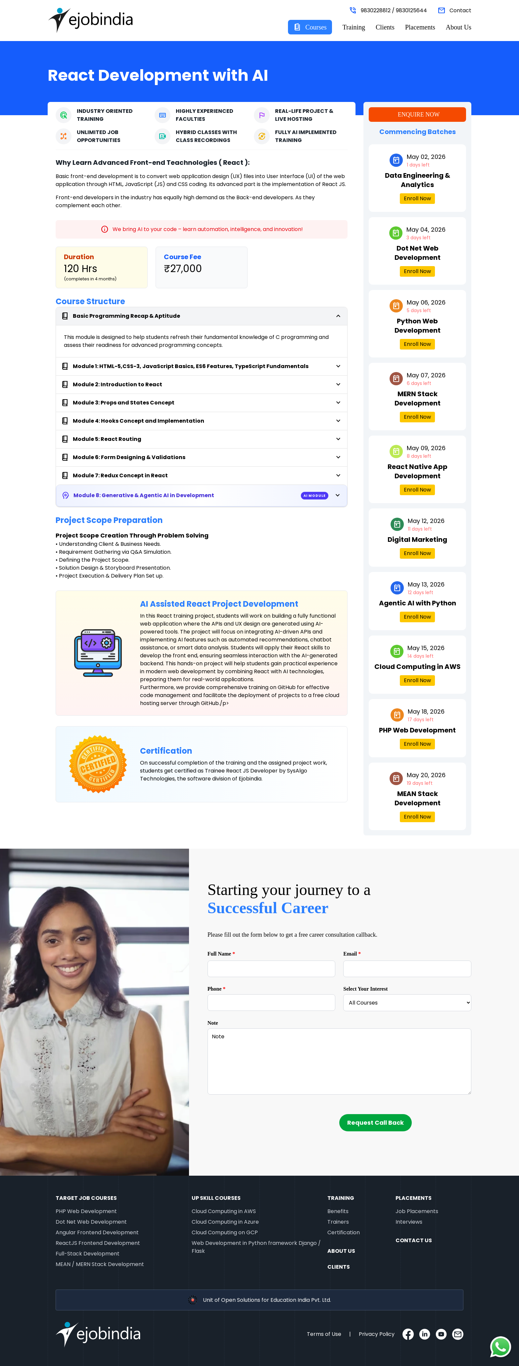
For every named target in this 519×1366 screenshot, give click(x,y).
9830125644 (411, 10)
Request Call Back (375, 1122)
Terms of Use (324, 1334)
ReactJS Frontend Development (98, 1243)
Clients (385, 27)
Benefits (338, 1211)
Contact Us (414, 1240)
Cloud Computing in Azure (225, 1222)
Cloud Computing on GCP (225, 1232)
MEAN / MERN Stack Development (100, 1264)
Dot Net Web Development (91, 1222)
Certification (343, 1232)
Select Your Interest (365, 989)
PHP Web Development (86, 1211)
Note (213, 1023)
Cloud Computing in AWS (224, 1211)
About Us (458, 27)
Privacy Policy (377, 1334)
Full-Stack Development (87, 1253)
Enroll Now (417, 198)
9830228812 (376, 10)
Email (352, 954)
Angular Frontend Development (97, 1232)
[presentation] (258, 1120)
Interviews (409, 1222)
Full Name (221, 954)
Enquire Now (419, 114)
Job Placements (417, 1211)
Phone (217, 989)
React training (175, 616)
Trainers (338, 1222)
